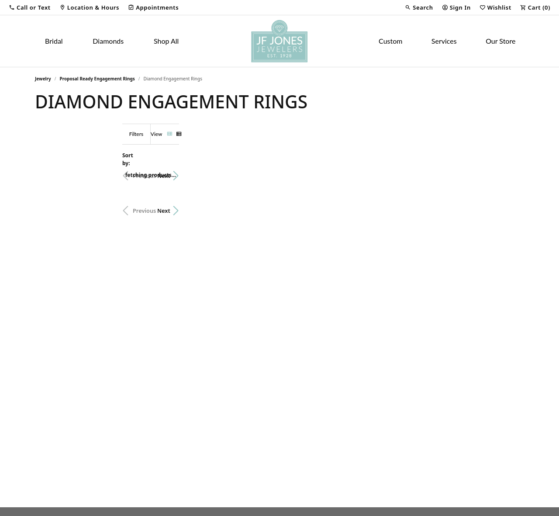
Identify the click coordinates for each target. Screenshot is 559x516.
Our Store (500, 41)
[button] (30, 7)
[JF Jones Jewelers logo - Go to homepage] (279, 41)
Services (444, 41)
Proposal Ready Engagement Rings (97, 79)
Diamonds (108, 41)
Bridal (54, 41)
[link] (89, 7)
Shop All (166, 41)
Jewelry (43, 79)
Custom (390, 41)
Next (508, 171)
